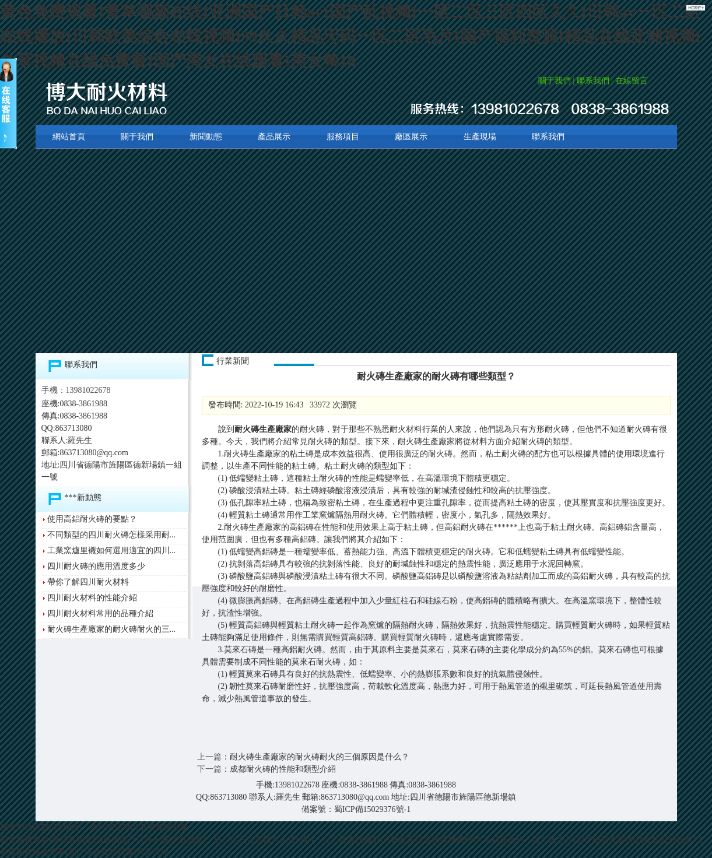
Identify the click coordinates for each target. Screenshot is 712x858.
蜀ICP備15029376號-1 (372, 809)
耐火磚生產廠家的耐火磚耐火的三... (111, 629)
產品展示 (274, 136)
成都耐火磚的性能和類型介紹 (283, 769)
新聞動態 (206, 136)
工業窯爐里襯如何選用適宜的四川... (111, 550)
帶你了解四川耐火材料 (88, 582)
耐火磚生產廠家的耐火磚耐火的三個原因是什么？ (319, 756)
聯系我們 (593, 80)
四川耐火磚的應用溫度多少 (96, 566)
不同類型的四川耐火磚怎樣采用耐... (111, 534)
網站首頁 (68, 136)
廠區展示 (411, 136)
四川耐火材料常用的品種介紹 (100, 613)
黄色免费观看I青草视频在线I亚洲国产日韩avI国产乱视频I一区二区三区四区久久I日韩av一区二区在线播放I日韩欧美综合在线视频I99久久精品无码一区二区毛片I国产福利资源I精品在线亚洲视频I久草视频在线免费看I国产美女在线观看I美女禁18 (350, 36)
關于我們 (554, 80)
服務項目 (343, 136)
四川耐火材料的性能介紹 (92, 597)
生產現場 (480, 136)
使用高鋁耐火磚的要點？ (92, 519)
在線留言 (631, 80)
